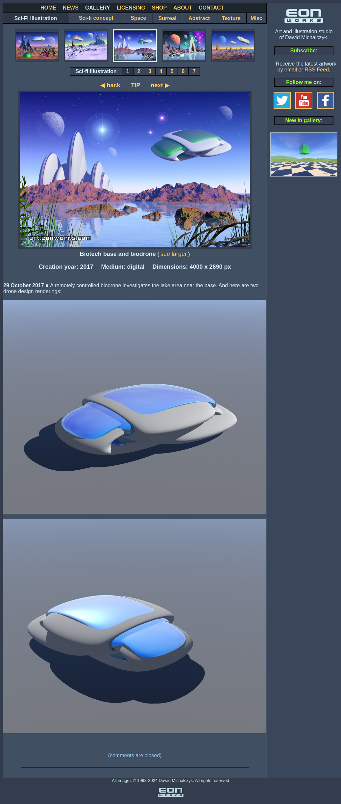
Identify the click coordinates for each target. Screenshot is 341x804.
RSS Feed (316, 69)
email (290, 69)
